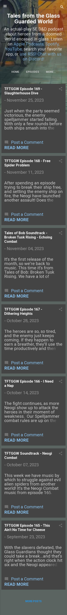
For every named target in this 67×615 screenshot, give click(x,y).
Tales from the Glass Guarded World (33, 18)
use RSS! (28, 54)
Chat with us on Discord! (42, 57)
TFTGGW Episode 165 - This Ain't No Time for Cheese (27, 527)
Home (15, 71)
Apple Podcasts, (29, 44)
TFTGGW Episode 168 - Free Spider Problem (27, 163)
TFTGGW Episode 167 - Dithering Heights (23, 311)
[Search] (62, 7)
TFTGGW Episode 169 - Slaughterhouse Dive (23, 91)
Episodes (32, 71)
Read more (16, 147)
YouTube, (14, 49)
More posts (33, 601)
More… (51, 71)
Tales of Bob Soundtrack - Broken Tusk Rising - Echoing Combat (28, 237)
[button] (60, 89)
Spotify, (52, 44)
